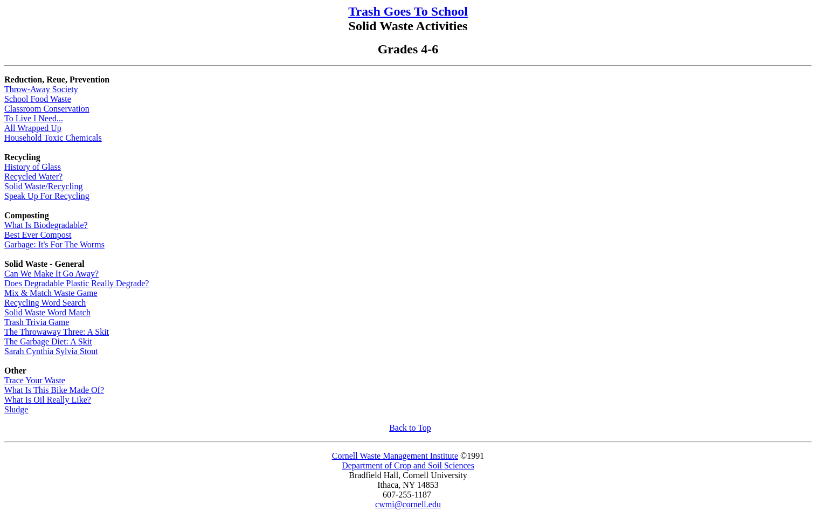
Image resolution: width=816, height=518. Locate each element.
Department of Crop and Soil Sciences (408, 465)
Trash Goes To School (408, 11)
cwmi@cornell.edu (408, 504)
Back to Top (410, 427)
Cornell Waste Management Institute (395, 455)
